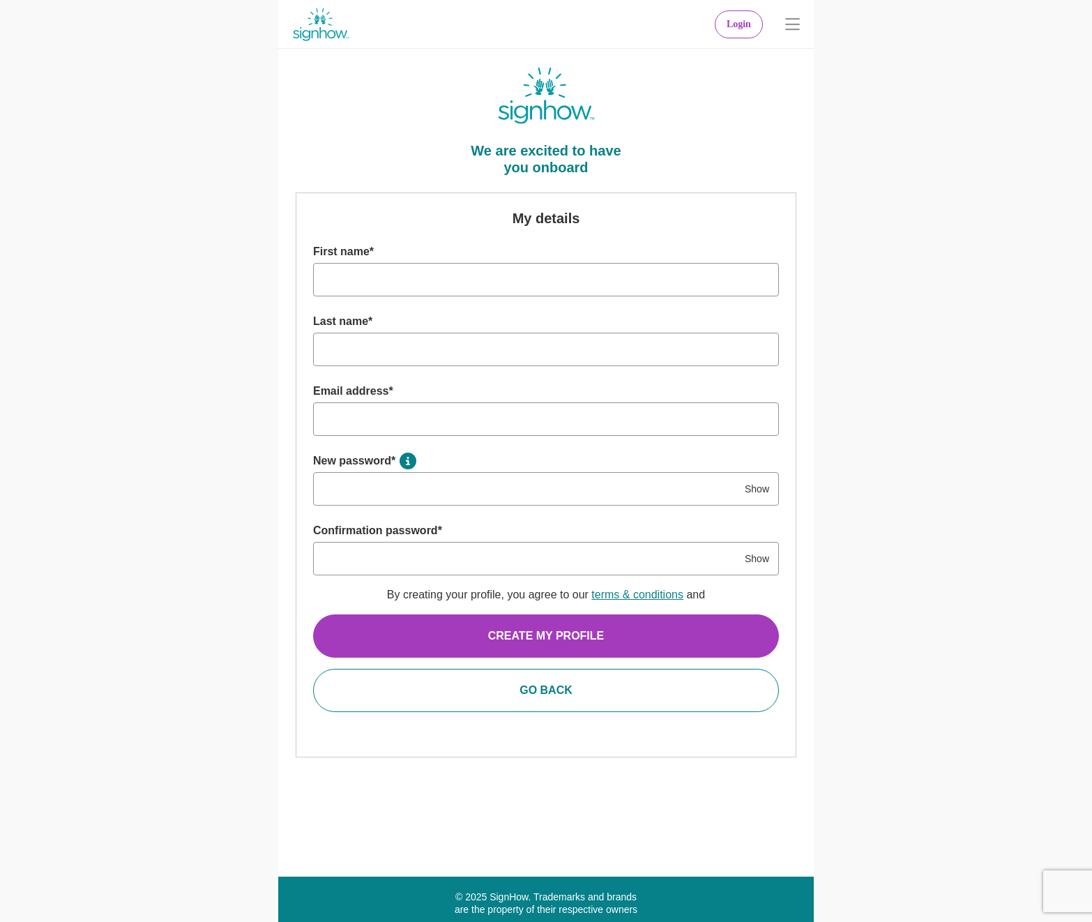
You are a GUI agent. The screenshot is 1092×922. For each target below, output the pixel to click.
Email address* (353, 391)
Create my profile (546, 636)
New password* (354, 461)
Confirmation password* (377, 530)
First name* (343, 251)
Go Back (546, 690)
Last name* (342, 321)
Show (757, 488)
